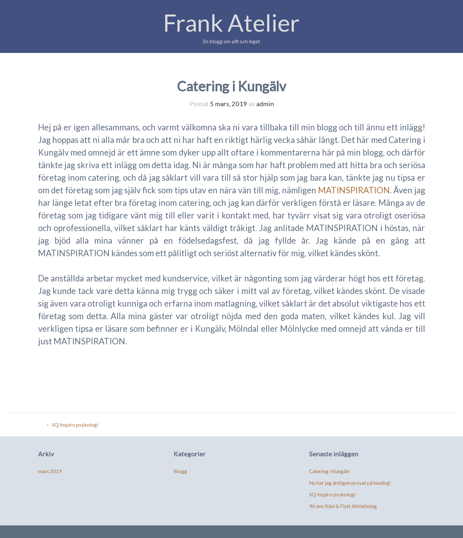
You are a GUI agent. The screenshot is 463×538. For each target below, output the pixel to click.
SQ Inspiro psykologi (72, 424)
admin (265, 103)
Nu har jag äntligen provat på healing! (350, 483)
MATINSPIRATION (354, 190)
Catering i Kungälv (329, 471)
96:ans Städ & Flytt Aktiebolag (343, 506)
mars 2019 (50, 471)
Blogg (180, 471)
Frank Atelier (231, 22)
